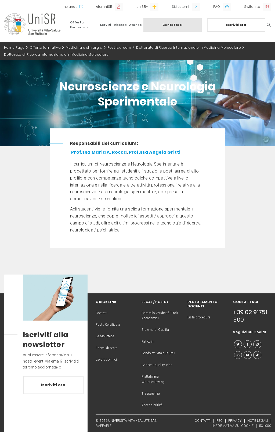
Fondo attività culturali (158, 353)
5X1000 (265, 426)
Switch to (252, 6)
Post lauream (119, 47)
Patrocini (148, 341)
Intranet (69, 6)
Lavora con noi (106, 359)
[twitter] (238, 344)
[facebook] (248, 344)
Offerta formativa (45, 47)
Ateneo (135, 25)
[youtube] (248, 355)
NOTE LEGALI (257, 421)
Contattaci (172, 25)
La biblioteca (105, 336)
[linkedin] (238, 355)
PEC (219, 421)
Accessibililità (152, 405)
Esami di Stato (106, 348)
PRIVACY (235, 421)
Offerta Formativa (79, 24)
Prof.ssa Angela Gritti (154, 152)
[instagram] (257, 344)
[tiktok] (257, 355)
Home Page (14, 47)
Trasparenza (151, 393)
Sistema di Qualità (155, 330)
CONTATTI (203, 421)
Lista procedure (198, 317)
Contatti (101, 313)
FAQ (216, 6)
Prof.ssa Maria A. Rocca (99, 152)
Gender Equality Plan (157, 365)
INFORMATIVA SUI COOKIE (233, 426)
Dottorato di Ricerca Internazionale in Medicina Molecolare (188, 47)
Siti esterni (180, 6)
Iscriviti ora (236, 25)
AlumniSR (104, 6)
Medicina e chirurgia (84, 47)
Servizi (105, 25)
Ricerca (120, 25)
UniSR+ (142, 6)
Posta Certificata (108, 324)
